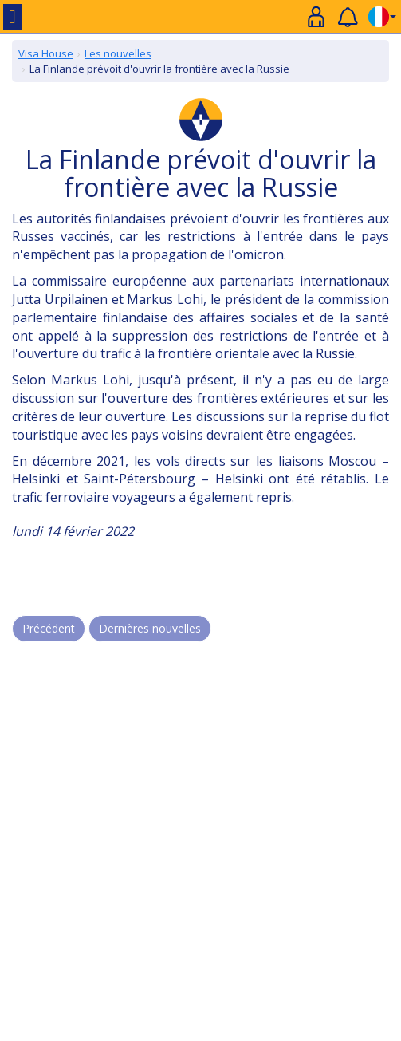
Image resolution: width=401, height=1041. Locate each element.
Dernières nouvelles (150, 628)
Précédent (48, 628)
